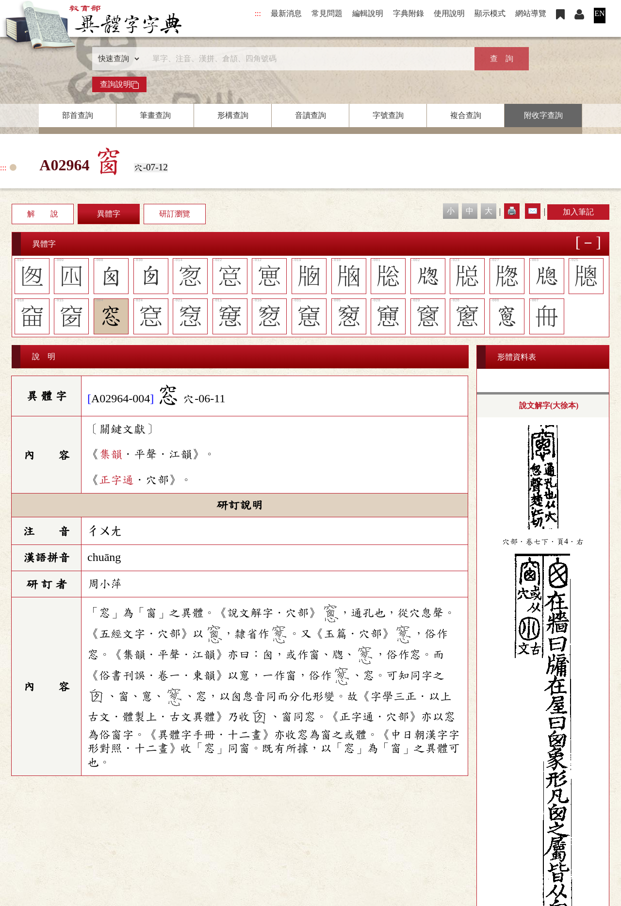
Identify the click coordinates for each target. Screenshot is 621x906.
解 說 (42, 214)
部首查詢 (77, 115)
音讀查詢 (310, 115)
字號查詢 (388, 115)
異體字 (108, 214)
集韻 (110, 454)
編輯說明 (367, 13)
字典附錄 (408, 13)
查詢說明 (119, 84)
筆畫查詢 (155, 115)
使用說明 (449, 13)
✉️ (533, 211)
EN (599, 13)
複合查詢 (465, 115)
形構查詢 (232, 115)
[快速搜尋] (307, 58)
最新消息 (286, 13)
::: (258, 13)
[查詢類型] (116, 58)
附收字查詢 (543, 115)
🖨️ (512, 211)
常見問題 (327, 13)
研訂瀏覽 (174, 214)
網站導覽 (530, 13)
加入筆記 (578, 212)
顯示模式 (490, 13)
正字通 (116, 480)
